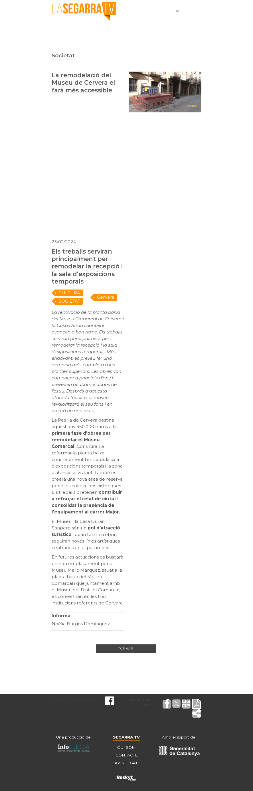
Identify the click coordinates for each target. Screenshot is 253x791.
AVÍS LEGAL (126, 762)
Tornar (125, 648)
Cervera (105, 297)
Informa (61, 615)
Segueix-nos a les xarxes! (75, 700)
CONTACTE (126, 755)
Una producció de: (74, 737)
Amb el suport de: (179, 737)
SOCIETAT (69, 301)
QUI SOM (126, 747)
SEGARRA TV (126, 737)
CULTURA (69, 293)
